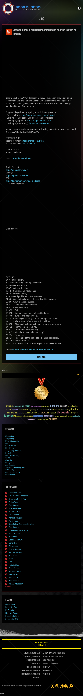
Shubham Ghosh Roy (17, 499)
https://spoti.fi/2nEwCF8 (17, 175)
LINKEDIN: (27, 656)
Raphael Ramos (15, 552)
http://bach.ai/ (28, 143)
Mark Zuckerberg (12, 455)
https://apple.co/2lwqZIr (17, 170)
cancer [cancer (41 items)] (26, 410)
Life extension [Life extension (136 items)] (63, 412)
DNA (7, 443)
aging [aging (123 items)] (8, 406)
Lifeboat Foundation (16, 686)
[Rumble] (71, 686)
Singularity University (13, 451)
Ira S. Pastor (14, 581)
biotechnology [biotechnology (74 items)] (73, 406)
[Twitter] (57, 686)
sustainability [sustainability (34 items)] (76, 416)
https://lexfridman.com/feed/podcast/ (23, 181)
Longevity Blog (11, 607)
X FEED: (28, 660)
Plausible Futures (12, 616)
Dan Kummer (14, 527)
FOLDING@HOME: (27, 670)
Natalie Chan (14, 565)
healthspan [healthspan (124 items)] (12, 412)
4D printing (9, 438)
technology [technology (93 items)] (31, 419)
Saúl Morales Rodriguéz (18, 496)
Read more (41, 357)
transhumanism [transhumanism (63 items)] (42, 419)
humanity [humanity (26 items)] (19, 413)
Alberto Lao (13, 546)
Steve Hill (12, 559)
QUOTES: (35, 677)
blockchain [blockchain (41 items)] (15, 410)
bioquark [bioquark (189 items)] (54, 406)
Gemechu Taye (15, 511)
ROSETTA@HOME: (26, 674)
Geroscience (10, 604)
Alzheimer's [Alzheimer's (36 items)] (16, 406)
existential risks (33, 349)
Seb (10, 562)
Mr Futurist (9, 610)
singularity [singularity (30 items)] (65, 416)
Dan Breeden (15, 349)
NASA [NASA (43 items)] (15, 416)
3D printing (9, 436)
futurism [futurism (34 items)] (64, 410)
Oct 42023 (8, 32)
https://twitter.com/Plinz (32, 141)
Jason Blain (13, 574)
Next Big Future (11, 613)
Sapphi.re (38, 686)
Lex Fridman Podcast (21, 158)
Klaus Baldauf (14, 533)
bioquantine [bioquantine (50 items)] (45, 406)
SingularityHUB (11, 619)
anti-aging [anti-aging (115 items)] (25, 406)
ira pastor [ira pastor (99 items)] (52, 412)
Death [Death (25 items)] (41, 410)
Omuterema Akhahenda (18, 530)
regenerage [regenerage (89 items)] (38, 416)
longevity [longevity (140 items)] (8, 415)
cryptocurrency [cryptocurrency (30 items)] (32, 410)
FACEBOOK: (26, 653)
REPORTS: (46, 667)
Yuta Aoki (13, 537)
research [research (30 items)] (57, 416)
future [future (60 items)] (60, 410)
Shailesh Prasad (15, 508)
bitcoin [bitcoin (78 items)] (8, 410)
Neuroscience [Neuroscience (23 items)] (19, 416)
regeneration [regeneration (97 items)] (49, 416)
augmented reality (12, 472)
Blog (41, 18)
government (42, 349)
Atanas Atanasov (16, 584)
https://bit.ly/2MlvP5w (39, 123)
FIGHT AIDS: (29, 667)
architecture (10, 465)
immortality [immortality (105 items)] (32, 412)
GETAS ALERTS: (47, 656)
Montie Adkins (14, 577)
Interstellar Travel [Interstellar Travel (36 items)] (43, 413)
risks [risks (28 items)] (61, 416)
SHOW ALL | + (8, 586)
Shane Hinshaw (15, 549)
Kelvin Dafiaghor (15, 518)
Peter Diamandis (12, 441)
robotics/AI (50, 349)
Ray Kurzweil (10, 446)
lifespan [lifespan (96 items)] (74, 412)
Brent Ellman (14, 568)
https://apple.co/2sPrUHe (39, 120)
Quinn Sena (13, 502)
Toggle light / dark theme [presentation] (79, 8)
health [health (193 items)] (74, 409)
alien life (8, 460)
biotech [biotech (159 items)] (63, 406)
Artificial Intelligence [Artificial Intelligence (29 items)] (36, 406)
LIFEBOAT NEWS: (48, 653)
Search (78, 375)
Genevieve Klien (15, 493)
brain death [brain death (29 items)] (21, 410)
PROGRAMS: (46, 670)
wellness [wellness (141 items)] (53, 419)
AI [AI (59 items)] (12, 406)
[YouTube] (66, 686)
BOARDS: (45, 663)
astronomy (9, 470)
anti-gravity (9, 463)
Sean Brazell (14, 555)
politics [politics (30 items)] (25, 416)
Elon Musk (9, 448)
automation (10, 475)
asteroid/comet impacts (15, 467)
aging (7, 458)
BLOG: (44, 660)
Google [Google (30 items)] (69, 410)
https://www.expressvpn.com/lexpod (38, 115)
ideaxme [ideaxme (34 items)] (24, 413)
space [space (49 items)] (70, 416)
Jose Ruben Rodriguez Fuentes (21, 524)
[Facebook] (52, 686)
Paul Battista (14, 515)
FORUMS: (45, 674)
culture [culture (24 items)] (38, 410)
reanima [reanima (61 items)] (30, 416)
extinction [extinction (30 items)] (54, 410)
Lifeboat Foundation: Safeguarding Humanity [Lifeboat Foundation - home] (36, 8)
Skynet (8, 453)
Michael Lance (15, 571)
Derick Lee (13, 543)
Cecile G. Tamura (16, 540)
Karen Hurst (13, 521)
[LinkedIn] (62, 686)
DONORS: (34, 663)
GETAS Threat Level (41, 644)
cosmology (24, 349)
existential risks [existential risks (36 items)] (47, 410)
